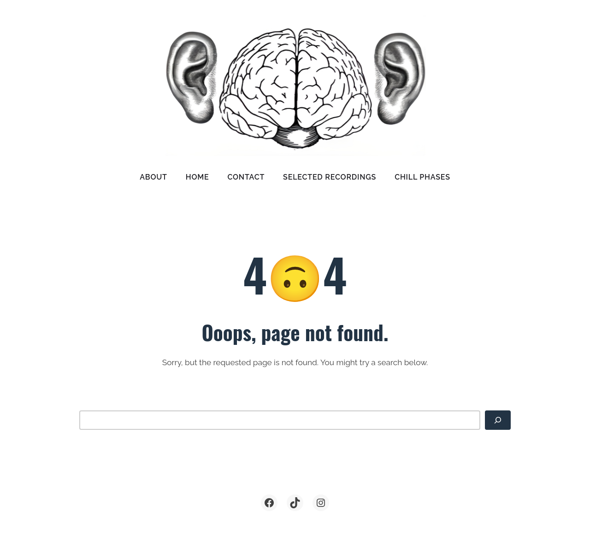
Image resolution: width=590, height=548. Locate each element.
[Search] (498, 420)
